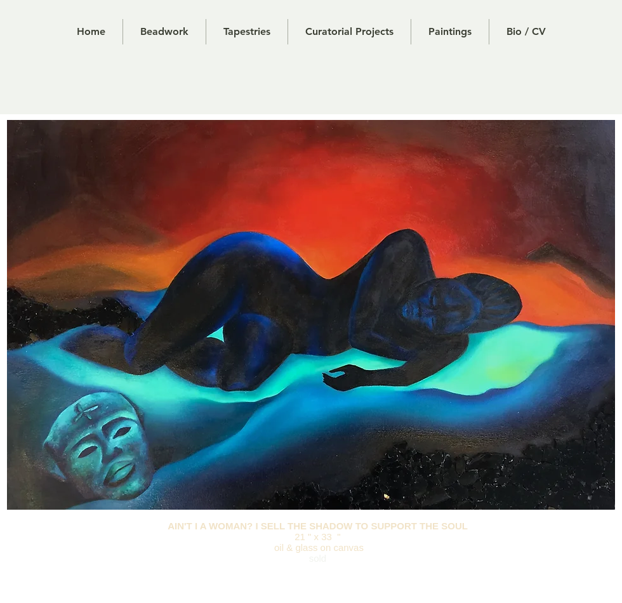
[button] (247, 31)
